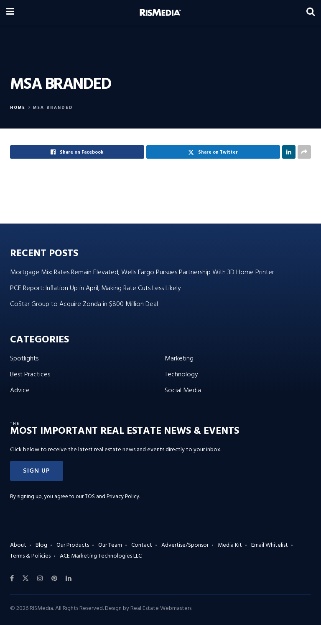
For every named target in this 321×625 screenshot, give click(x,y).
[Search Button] (310, 12)
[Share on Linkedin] (289, 152)
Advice (20, 390)
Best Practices (30, 374)
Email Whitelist (269, 545)
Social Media (183, 390)
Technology (181, 374)
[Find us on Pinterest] (54, 579)
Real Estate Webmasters (160, 608)
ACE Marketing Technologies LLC (101, 556)
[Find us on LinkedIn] (68, 579)
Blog (41, 545)
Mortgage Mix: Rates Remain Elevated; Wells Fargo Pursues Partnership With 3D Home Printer (142, 272)
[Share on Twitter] (213, 152)
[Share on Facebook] (77, 152)
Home (17, 107)
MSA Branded (53, 107)
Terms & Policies (30, 556)
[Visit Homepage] (160, 12)
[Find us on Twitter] (25, 579)
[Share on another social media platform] (304, 152)
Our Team (110, 545)
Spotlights (24, 358)
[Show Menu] (10, 12)
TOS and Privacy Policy (112, 496)
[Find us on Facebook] (12, 579)
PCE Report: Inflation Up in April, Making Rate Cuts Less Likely (95, 288)
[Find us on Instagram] (40, 579)
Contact (141, 545)
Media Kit (230, 545)
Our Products (72, 545)
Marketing (179, 358)
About (18, 545)
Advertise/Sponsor (185, 545)
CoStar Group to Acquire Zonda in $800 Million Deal (84, 304)
